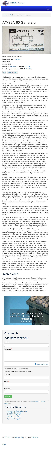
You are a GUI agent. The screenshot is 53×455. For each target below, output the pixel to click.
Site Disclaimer (6, 437)
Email (6, 381)
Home (5, 15)
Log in (4, 444)
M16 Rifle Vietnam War (14, 413)
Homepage (7, 389)
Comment (7, 349)
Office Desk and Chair (14, 417)
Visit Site (27, 66)
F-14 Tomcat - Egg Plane (14, 415)
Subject (6, 342)
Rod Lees (17, 59)
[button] (7, 310)
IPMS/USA (35, 437)
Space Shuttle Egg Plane (14, 419)
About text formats (41, 364)
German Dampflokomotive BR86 (17, 411)
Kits (4, 72)
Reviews (12, 15)
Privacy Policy (34, 401)
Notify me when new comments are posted (18, 371)
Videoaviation (13, 66)
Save (7, 396)
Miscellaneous (12, 72)
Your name (7, 374)
